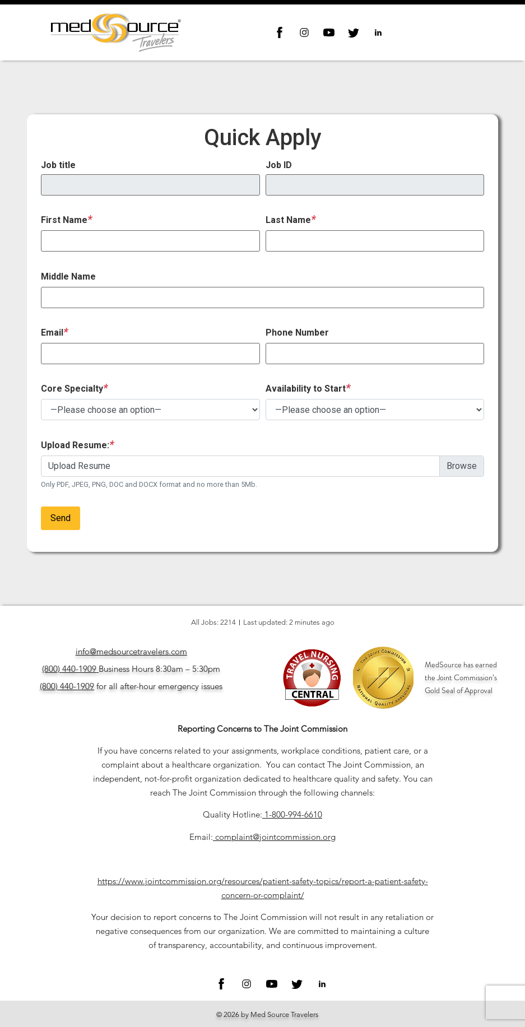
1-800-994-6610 (293, 814)
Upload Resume (79, 466)
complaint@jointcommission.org (275, 836)
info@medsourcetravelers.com (131, 651)
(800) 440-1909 (69, 668)
